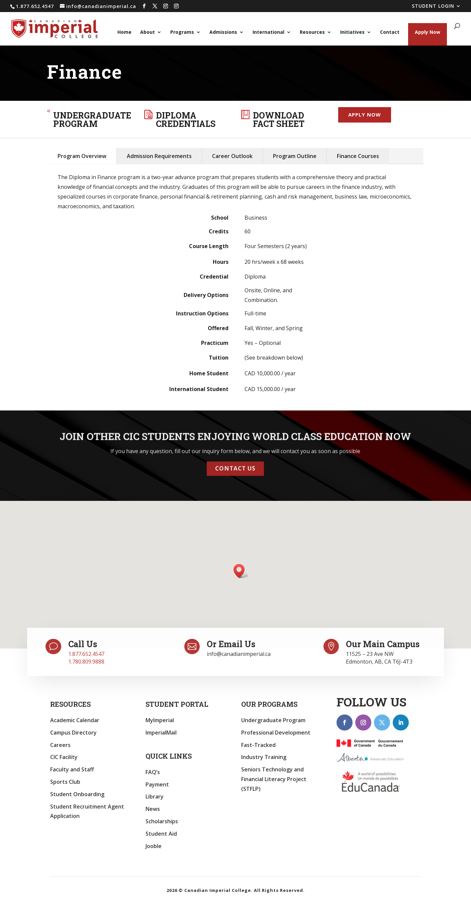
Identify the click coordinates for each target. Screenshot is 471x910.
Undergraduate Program (273, 720)
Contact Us (235, 463)
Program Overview (82, 156)
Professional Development (275, 732)
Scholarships (162, 821)
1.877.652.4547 (86, 654)
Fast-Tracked (258, 745)
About (147, 32)
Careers (60, 745)
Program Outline (294, 156)
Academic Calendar (74, 720)
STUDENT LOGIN (433, 6)
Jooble (154, 846)
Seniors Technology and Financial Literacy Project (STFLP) (273, 779)
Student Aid (161, 833)
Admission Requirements (159, 156)
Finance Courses (358, 156)
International (268, 32)
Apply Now (427, 32)
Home (124, 32)
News (153, 809)
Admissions (223, 32)
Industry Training (263, 757)
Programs (182, 32)
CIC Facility (64, 757)
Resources (312, 32)
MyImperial (160, 720)
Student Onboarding (77, 794)
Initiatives (352, 32)
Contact (389, 32)
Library (155, 796)
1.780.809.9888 (86, 661)
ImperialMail (161, 732)
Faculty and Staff (72, 769)
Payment (157, 784)
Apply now (364, 114)
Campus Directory (73, 732)
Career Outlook (232, 156)
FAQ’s (153, 772)
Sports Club (65, 781)
